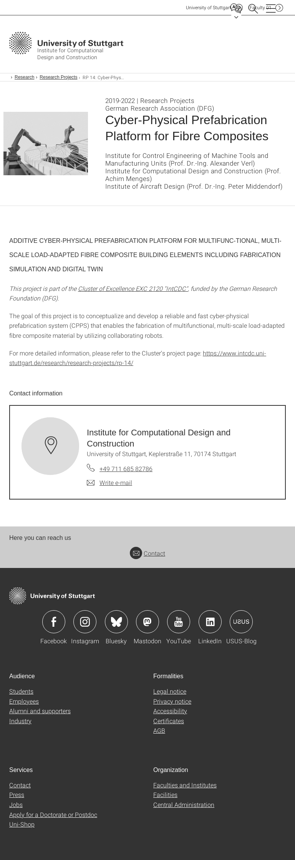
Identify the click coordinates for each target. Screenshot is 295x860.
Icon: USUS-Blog (241, 621)
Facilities (165, 794)
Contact (147, 553)
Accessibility (170, 711)
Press (16, 794)
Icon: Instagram (84, 621)
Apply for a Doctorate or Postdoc (53, 814)
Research (24, 77)
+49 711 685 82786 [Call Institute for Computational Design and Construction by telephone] (125, 469)
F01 (261, 7)
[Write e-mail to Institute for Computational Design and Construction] (109, 483)
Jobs (16, 804)
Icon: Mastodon (147, 621)
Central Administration (183, 804)
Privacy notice (172, 701)
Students (21, 691)
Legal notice (169, 691)
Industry (20, 721)
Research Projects (58, 77)
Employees (24, 701)
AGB (159, 730)
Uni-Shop (22, 824)
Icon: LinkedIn (210, 621)
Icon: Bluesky (116, 621)
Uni (208, 7)
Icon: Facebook (53, 621)
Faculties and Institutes (185, 785)
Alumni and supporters (40, 711)
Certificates (168, 721)
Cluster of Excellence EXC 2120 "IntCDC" (133, 288)
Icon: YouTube (178, 621)
